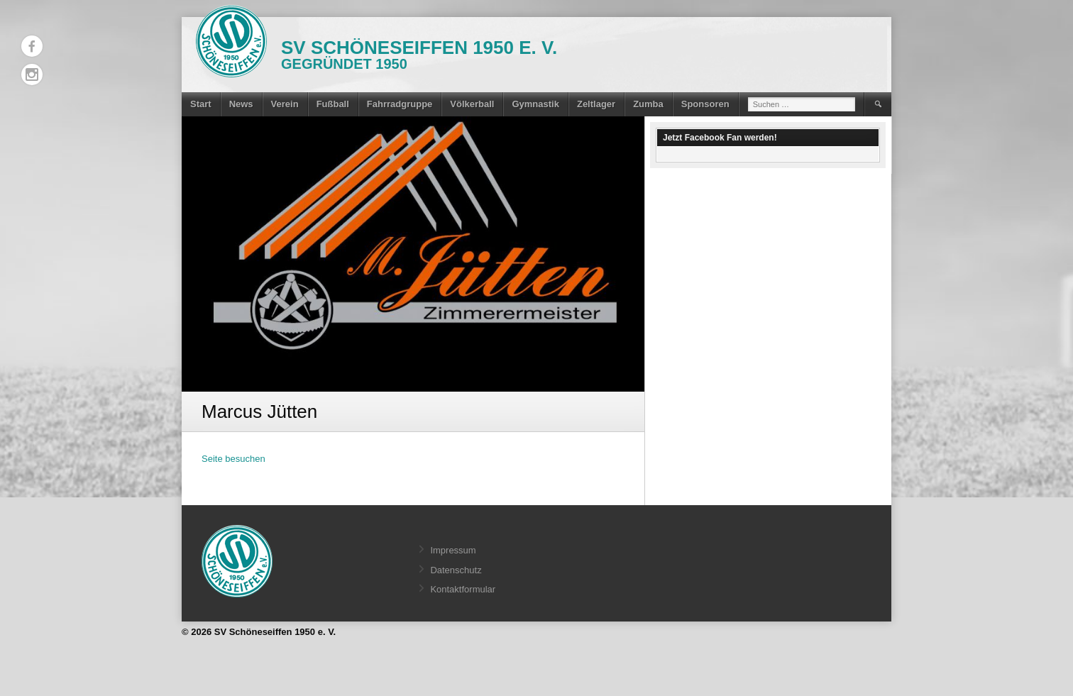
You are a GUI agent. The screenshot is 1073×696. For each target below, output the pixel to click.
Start (200, 104)
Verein (285, 104)
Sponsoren (705, 104)
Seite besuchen (233, 458)
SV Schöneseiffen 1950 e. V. (419, 47)
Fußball (333, 104)
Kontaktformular (462, 589)
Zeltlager (596, 104)
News (241, 104)
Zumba (648, 104)
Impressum (452, 550)
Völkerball (472, 104)
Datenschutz (455, 570)
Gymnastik (535, 104)
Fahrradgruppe (399, 104)
